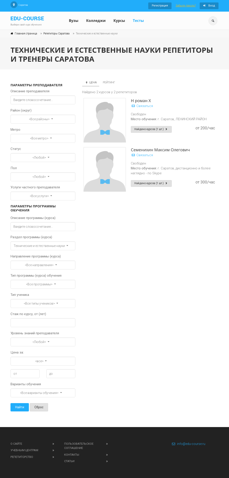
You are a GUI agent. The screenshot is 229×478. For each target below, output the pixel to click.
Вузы (73, 20)
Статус (16, 149)
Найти (19, 407)
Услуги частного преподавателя (35, 187)
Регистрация (160, 5)
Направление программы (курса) (36, 256)
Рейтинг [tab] (109, 82)
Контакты (71, 454)
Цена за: (17, 352)
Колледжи (96, 20)
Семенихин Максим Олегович (160, 149)
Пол (14, 168)
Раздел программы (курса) (31, 237)
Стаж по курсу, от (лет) (28, 314)
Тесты (138, 20)
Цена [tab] (91, 82)
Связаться (142, 106)
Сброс (38, 407)
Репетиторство (22, 457)
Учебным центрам (24, 450)
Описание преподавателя (30, 91)
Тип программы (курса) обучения (36, 276)
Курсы (119, 20)
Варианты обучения (26, 384)
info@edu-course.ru (188, 444)
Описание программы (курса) (33, 218)
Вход (209, 5)
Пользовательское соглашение (78, 446)
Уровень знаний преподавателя (35, 333)
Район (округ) (21, 110)
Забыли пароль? (186, 5)
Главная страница (26, 33)
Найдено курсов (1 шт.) (151, 129)
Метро (15, 130)
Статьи (69, 461)
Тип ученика (20, 295)
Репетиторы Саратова (56, 33)
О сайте (16, 443)
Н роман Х (141, 100)
